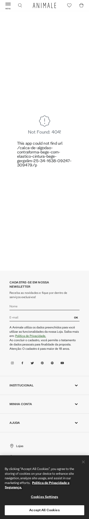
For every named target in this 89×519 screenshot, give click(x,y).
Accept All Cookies (44, 510)
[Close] (83, 462)
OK (76, 317)
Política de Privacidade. (30, 335)
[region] (44, 487)
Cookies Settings (44, 497)
